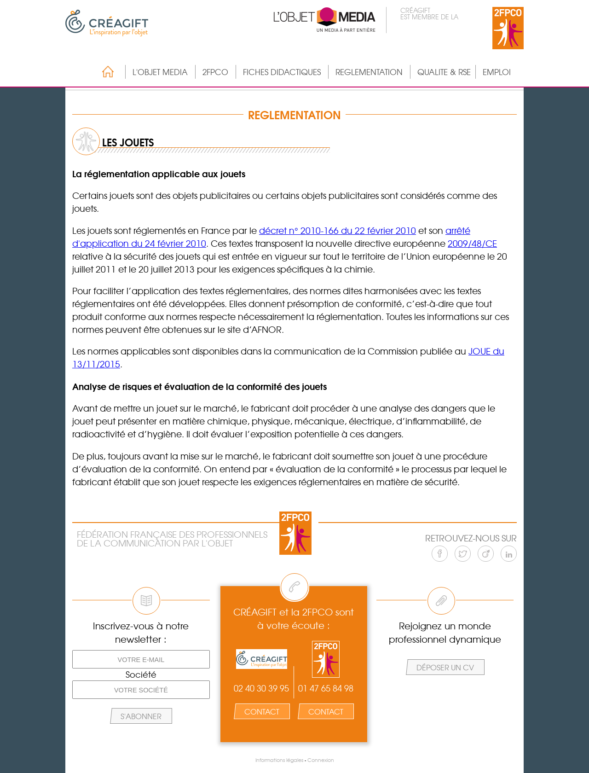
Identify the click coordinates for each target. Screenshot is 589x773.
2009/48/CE (472, 243)
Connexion (320, 760)
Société (141, 674)
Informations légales (279, 760)
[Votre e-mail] (141, 659)
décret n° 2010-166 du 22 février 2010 (337, 230)
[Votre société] (141, 689)
